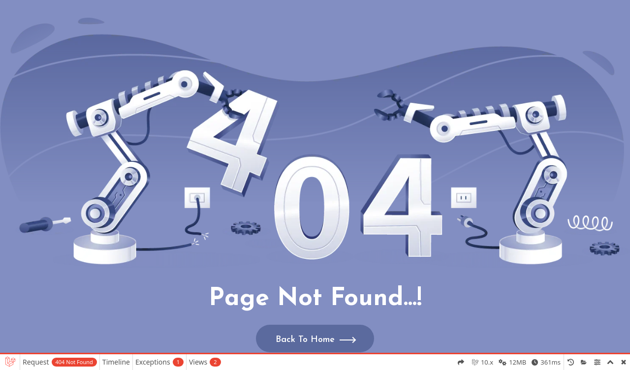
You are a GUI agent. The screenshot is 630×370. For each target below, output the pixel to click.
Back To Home (305, 339)
